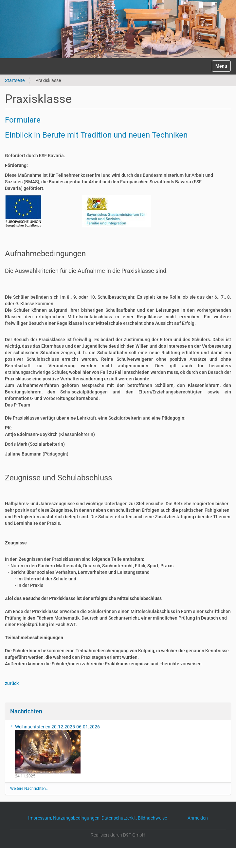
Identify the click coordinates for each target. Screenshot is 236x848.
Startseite (15, 80)
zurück (12, 683)
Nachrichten (26, 711)
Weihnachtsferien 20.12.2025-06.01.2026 (57, 748)
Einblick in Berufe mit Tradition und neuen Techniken (96, 135)
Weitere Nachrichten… (29, 788)
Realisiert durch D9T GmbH (118, 835)
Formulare (23, 120)
